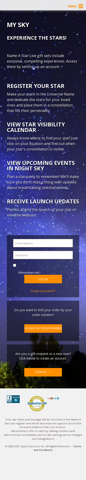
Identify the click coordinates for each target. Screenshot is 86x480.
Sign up (41, 372)
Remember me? (29, 272)
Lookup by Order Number (43, 328)
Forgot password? (43, 291)
